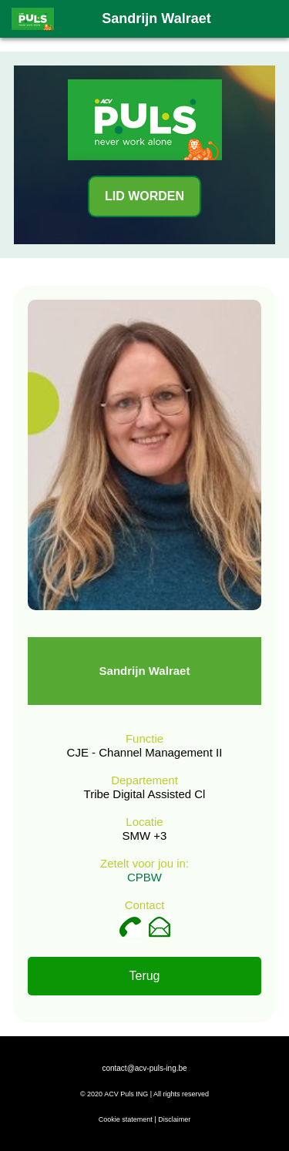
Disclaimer (174, 1119)
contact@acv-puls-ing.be (144, 1068)
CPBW (144, 877)
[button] (268, 18)
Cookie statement (126, 1119)
